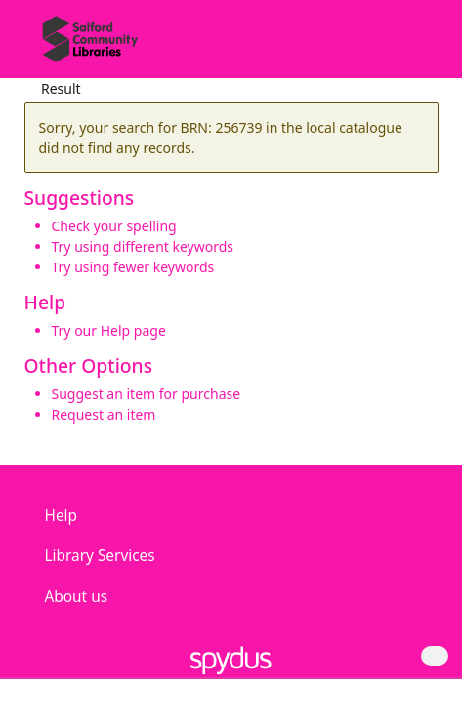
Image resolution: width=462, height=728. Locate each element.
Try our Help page (109, 330)
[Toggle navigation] (417, 46)
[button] (393, 46)
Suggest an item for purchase (146, 393)
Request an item (104, 414)
